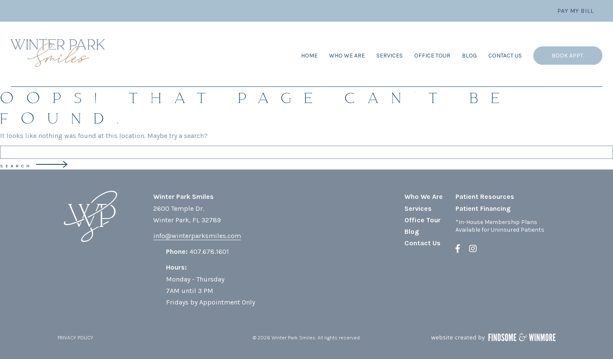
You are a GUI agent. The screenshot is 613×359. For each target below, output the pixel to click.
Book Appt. (568, 55)
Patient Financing (482, 208)
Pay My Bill (575, 10)
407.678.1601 (209, 251)
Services (389, 55)
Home (309, 55)
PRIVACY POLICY (75, 338)
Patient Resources (484, 196)
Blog (469, 55)
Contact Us (505, 55)
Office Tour (432, 55)
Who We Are (347, 55)
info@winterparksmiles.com (197, 236)
